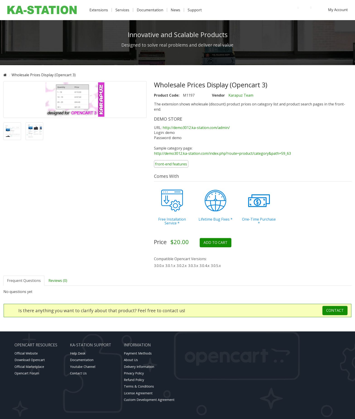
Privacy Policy (134, 373)
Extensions (98, 9)
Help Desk (77, 353)
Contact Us (78, 373)
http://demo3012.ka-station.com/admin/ (196, 127)
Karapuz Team (240, 95)
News (175, 9)
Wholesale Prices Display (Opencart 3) (44, 74)
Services (122, 9)
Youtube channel (82, 366)
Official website (26, 353)
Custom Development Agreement (149, 400)
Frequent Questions (24, 280)
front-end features (171, 164)
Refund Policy (134, 380)
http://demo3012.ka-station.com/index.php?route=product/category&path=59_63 (222, 153)
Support (195, 9)
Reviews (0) (57, 280)
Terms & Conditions (139, 386)
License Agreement (138, 393)
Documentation (150, 9)
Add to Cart (216, 242)
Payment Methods (138, 353)
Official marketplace (29, 366)
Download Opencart (29, 360)
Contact (335, 310)
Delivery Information (139, 366)
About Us (131, 360)
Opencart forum (26, 373)
